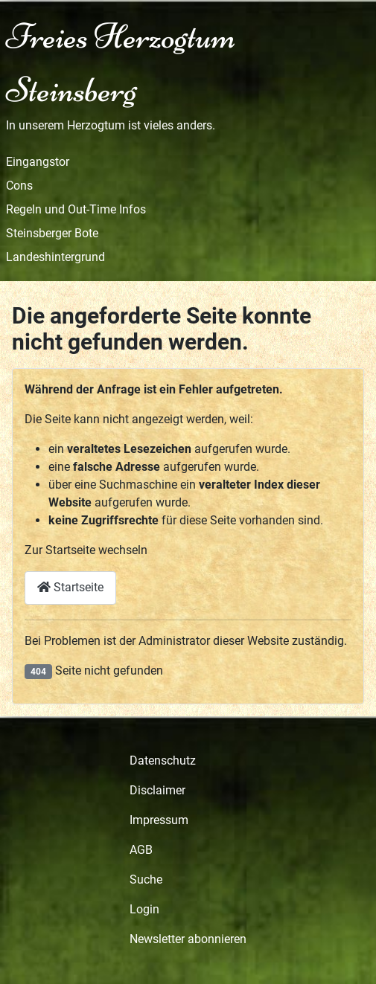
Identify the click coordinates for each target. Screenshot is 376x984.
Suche (146, 879)
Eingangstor (37, 162)
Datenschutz (163, 760)
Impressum (159, 820)
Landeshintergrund (55, 257)
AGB (141, 850)
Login (144, 909)
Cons (19, 186)
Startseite (70, 587)
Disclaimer (157, 790)
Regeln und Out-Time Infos (76, 209)
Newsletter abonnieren (188, 939)
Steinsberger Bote (52, 233)
